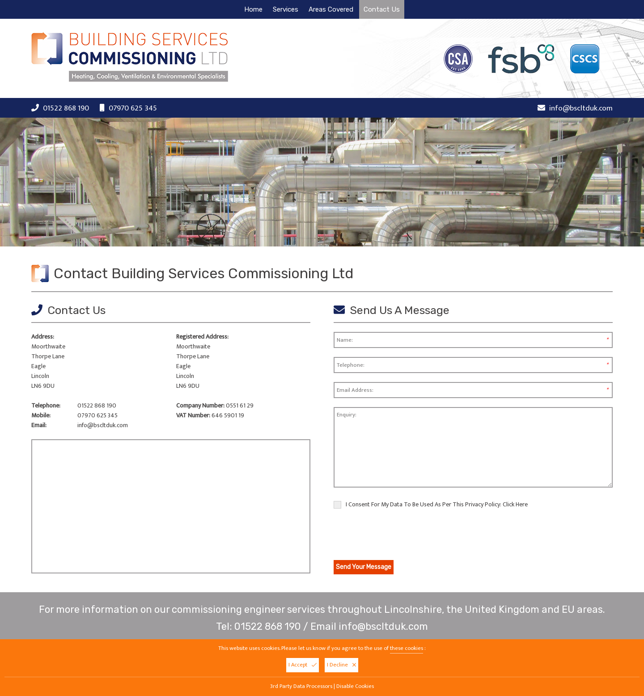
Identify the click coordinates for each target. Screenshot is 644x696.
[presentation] (402, 535)
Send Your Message (363, 567)
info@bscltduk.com (581, 108)
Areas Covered (331, 9)
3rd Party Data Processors (301, 686)
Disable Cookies (355, 686)
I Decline (341, 665)
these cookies (406, 648)
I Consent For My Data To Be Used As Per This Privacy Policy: (431, 504)
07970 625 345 (133, 108)
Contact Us (382, 9)
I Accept (302, 665)
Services (285, 9)
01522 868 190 (66, 108)
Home (253, 9)
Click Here (515, 504)
